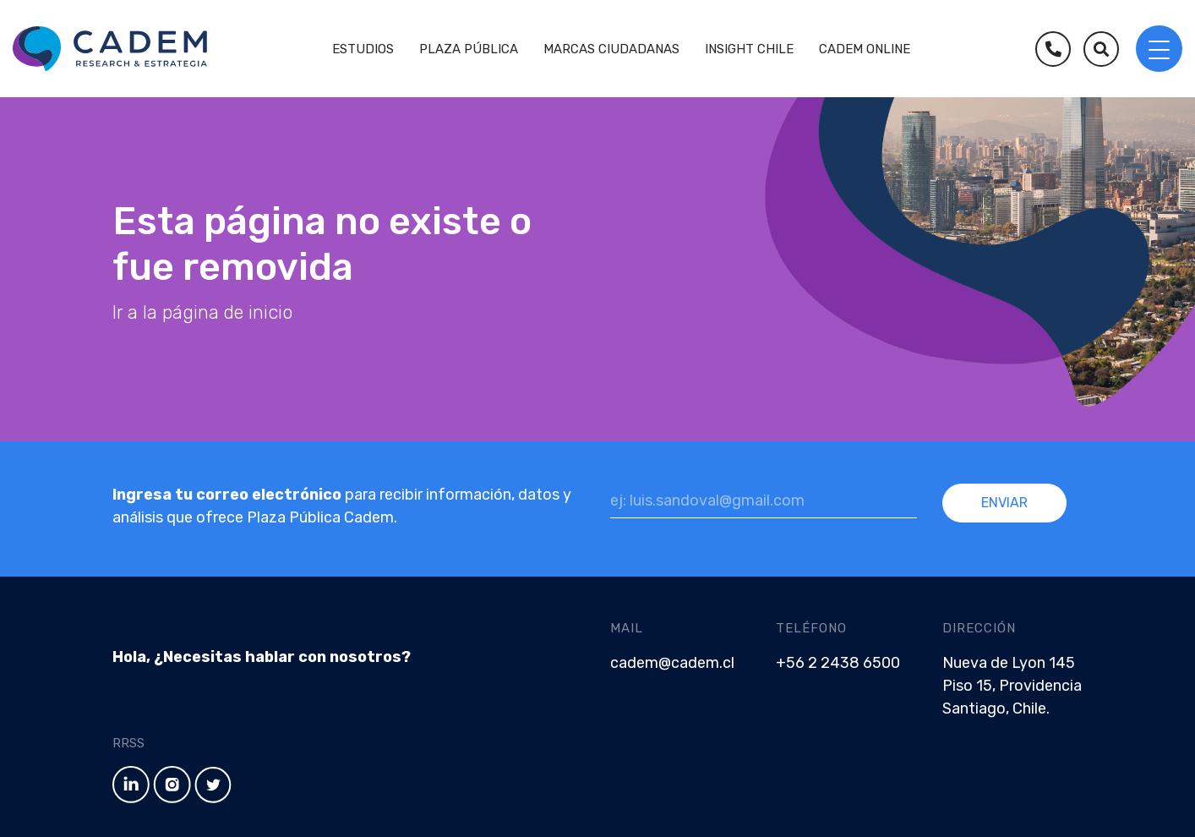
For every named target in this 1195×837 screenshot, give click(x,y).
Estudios (363, 49)
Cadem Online (864, 49)
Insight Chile (749, 49)
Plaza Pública (468, 49)
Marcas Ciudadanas (611, 49)
